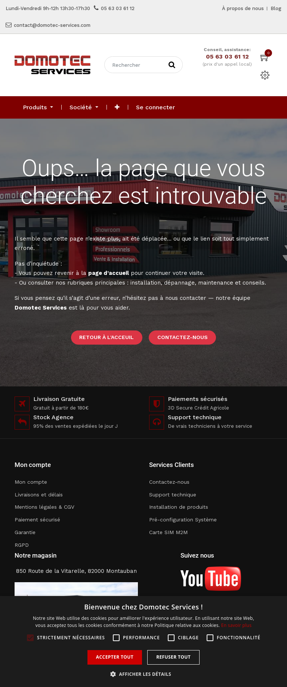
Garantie (25, 532)
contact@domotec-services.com (52, 25)
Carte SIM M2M (168, 532)
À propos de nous (243, 8)
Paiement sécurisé (37, 520)
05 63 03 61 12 (118, 8)
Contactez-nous (182, 337)
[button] (117, 107)
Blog (276, 8)
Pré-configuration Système (183, 520)
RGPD (22, 545)
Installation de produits (178, 507)
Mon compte (31, 482)
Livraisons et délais (39, 495)
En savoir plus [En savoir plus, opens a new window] (236, 625)
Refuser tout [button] (173, 657)
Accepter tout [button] (114, 657)
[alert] (143, 641)
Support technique (172, 495)
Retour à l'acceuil (106, 337)
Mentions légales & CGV (44, 507)
